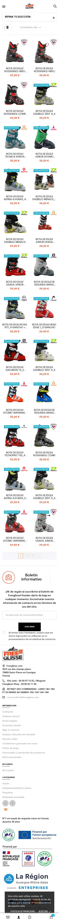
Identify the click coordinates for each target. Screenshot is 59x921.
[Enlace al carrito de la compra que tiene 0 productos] (51, 917)
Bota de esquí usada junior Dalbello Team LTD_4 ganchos (15, 283)
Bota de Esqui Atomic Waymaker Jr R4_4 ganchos (14, 411)
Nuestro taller (9, 739)
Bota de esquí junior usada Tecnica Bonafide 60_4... (44, 241)
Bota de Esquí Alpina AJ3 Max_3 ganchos (15, 497)
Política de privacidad (23, 912)
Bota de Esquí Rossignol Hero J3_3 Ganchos (14, 70)
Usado (5, 784)
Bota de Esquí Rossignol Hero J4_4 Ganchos (44, 70)
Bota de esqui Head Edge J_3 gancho (44, 326)
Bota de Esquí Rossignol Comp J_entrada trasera (15, 112)
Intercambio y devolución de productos (23, 753)
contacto (7, 712)
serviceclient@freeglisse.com (23, 697)
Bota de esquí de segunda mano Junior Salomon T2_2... (44, 283)
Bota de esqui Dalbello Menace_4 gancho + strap (44, 198)
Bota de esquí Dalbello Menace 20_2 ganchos (14, 241)
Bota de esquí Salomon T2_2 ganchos (15, 369)
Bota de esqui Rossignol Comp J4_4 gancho (44, 454)
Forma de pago (10, 748)
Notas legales (9, 721)
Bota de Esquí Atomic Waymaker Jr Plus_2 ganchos (15, 539)
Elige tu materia (10, 730)
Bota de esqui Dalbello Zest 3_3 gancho (44, 497)
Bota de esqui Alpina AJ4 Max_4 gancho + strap (15, 198)
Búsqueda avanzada (13, 797)
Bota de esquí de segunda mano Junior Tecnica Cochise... (44, 411)
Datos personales (11, 757)
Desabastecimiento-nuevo (16, 788)
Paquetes (7, 793)
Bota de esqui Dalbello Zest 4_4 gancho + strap (44, 112)
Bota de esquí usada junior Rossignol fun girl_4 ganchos (44, 539)
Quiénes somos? (11, 716)
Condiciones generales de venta (19, 744)
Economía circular (11, 725)
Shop (7, 917)
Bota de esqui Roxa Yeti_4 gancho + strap (14, 326)
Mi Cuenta (8, 770)
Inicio (29, 917)
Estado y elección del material (18, 734)
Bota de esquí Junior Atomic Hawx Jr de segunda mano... (44, 155)
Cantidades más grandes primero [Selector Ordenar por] (31, 28)
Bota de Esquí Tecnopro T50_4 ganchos (14, 454)
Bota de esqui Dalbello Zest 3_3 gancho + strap (44, 369)
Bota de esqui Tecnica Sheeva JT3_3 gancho (15, 155)
